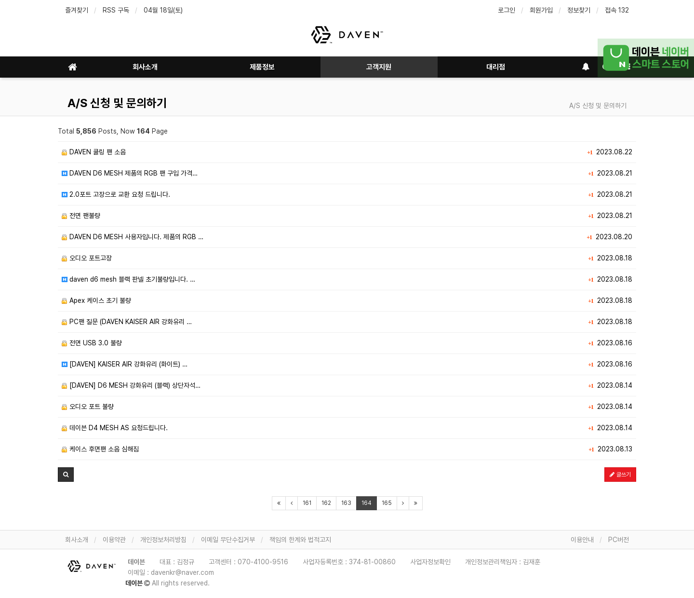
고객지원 (378, 67)
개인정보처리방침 (163, 540)
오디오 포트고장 (87, 258)
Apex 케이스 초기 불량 (96, 300)
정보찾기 (578, 10)
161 (307, 503)
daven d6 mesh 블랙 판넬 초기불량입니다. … (128, 279)
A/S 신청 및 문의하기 (117, 103)
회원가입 (541, 10)
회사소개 (145, 67)
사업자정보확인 (430, 562)
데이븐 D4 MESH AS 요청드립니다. (115, 428)
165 (387, 503)
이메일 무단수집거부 (228, 540)
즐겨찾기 (76, 10)
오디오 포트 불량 (88, 406)
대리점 (495, 67)
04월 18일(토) (163, 10)
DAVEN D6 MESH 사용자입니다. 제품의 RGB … (132, 237)
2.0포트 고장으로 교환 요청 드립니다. (116, 194)
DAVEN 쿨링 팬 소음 (94, 152)
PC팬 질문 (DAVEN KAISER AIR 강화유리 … (127, 322)
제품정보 (262, 67)
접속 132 (617, 10)
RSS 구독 (116, 10)
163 (346, 503)
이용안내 (582, 540)
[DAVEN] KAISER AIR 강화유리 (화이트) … (124, 364)
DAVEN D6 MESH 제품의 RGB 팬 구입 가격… (130, 173)
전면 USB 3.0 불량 (92, 343)
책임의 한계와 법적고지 (300, 540)
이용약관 (114, 540)
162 (326, 503)
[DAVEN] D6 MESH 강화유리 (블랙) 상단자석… (131, 385)
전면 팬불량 (81, 215)
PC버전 (618, 540)
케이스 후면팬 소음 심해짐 (100, 449)
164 (366, 503)
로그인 (506, 10)
